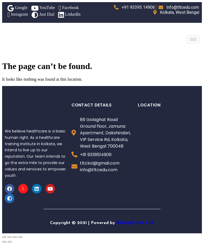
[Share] (9, 237)
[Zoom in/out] (20, 237)
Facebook (69, 8)
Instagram (17, 14)
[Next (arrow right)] (9, 242)
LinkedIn (69, 14)
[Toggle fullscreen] (15, 237)
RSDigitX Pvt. (130, 223)
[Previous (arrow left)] (4, 242)
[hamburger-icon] (193, 39)
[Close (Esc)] (4, 237)
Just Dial (43, 14)
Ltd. (150, 223)
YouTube (43, 8)
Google (17, 8)
